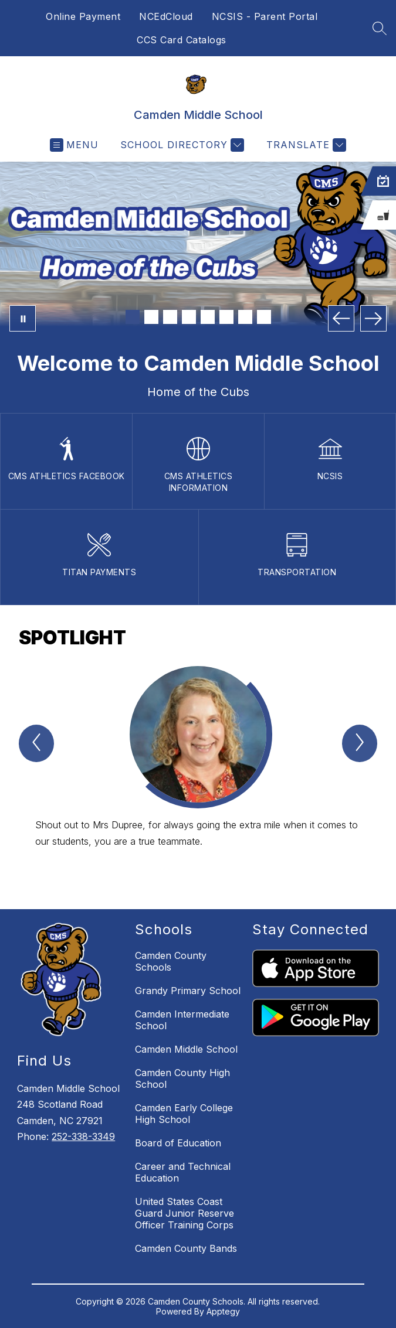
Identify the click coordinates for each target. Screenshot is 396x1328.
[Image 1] (133, 317)
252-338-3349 (83, 1136)
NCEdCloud (166, 16)
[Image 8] (264, 317)
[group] (198, 766)
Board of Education (178, 1143)
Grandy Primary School (188, 990)
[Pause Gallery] (22, 318)
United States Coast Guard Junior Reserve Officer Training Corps (184, 1213)
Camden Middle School (186, 1049)
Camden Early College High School (184, 1113)
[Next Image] (373, 318)
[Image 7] (245, 317)
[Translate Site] (304, 145)
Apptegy (223, 1311)
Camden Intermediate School (182, 1020)
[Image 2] (151, 317)
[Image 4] (189, 317)
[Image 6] (226, 317)
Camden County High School (182, 1078)
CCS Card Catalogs (181, 40)
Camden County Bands (186, 1248)
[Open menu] (74, 145)
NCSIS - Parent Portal (265, 16)
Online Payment (83, 16)
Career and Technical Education (183, 1172)
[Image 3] (170, 317)
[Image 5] (208, 317)
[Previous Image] (341, 318)
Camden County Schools (171, 961)
